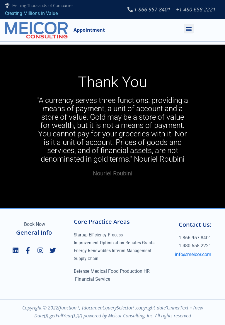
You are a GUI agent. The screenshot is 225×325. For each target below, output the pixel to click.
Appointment (89, 30)
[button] (189, 28)
